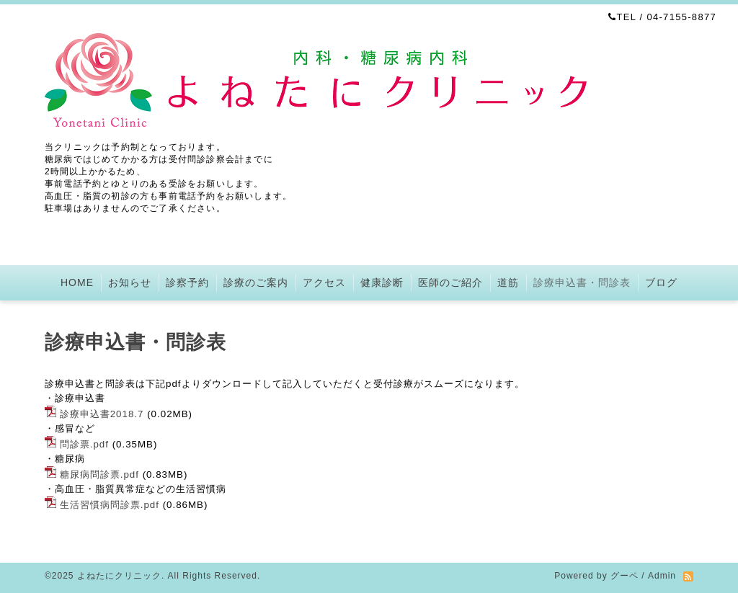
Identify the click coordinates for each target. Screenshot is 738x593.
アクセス (324, 282)
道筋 (508, 282)
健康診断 (382, 282)
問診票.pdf (84, 444)
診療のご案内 (255, 282)
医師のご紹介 (450, 282)
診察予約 (187, 282)
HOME (77, 282)
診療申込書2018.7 (102, 414)
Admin (662, 576)
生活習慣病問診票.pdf (109, 504)
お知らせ (129, 282)
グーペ (624, 576)
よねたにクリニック (119, 576)
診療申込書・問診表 (582, 282)
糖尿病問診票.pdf (99, 474)
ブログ (661, 282)
